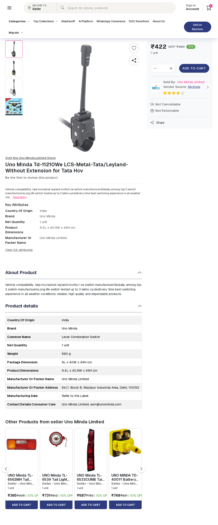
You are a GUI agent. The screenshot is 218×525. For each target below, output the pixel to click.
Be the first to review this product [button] (31, 178)
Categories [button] (19, 21)
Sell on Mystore (197, 27)
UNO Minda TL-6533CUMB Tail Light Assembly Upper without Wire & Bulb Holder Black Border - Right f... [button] (90, 477)
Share (157, 123)
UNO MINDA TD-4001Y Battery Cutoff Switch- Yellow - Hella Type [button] (124, 477)
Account (192, 7)
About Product (21, 272)
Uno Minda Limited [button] (183, 82)
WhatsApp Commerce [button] (110, 21)
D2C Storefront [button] (139, 21)
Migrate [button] (16, 32)
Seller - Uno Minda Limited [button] (22, 484)
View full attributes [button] (19, 250)
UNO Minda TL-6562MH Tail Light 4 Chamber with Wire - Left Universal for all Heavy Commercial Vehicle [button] (22, 477)
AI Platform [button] (86, 21)
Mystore (194, 87)
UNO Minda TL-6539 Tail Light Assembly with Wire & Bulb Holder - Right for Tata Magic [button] (54, 477)
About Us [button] (159, 21)
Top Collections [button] (45, 21)
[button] (9, 7)
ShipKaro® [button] (68, 21)
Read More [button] (19, 197)
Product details (21, 306)
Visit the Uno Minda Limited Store (30, 158)
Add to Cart (194, 68)
